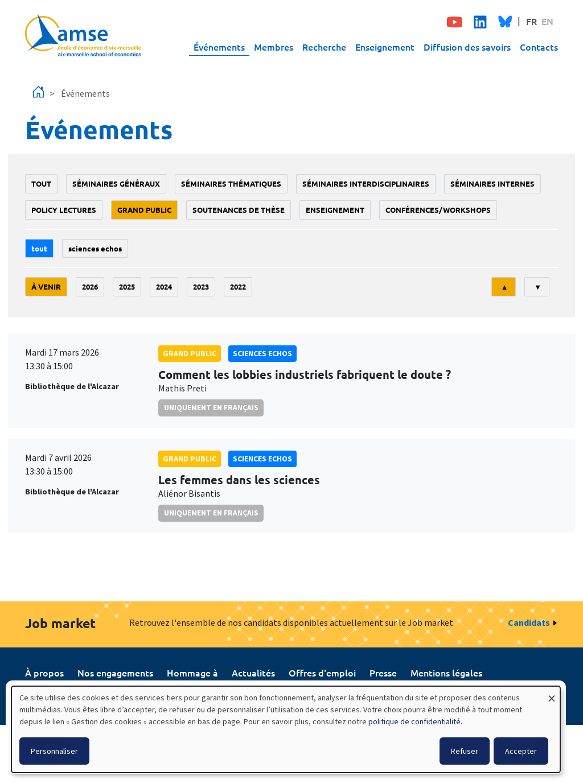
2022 (238, 286)
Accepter (521, 751)
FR (531, 21)
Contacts (539, 46)
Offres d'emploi (322, 672)
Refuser (464, 751)
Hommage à (192, 672)
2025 (127, 286)
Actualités (253, 672)
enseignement (335, 209)
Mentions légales (446, 672)
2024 (164, 286)
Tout (41, 183)
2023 (201, 286)
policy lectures (63, 209)
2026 (90, 286)
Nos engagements (115, 672)
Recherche (324, 46)
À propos (44, 672)
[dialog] (285, 729)
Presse (383, 672)
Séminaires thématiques (231, 183)
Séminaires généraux (116, 183)
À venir (46, 286)
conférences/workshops (438, 209)
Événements (219, 46)
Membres (273, 46)
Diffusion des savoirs (467, 46)
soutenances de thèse (238, 209)
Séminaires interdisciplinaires (365, 183)
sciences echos (95, 248)
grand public (144, 209)
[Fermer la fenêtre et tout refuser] (551, 693)
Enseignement (384, 46)
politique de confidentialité (414, 721)
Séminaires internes (492, 183)
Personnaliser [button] (54, 751)
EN (547, 21)
